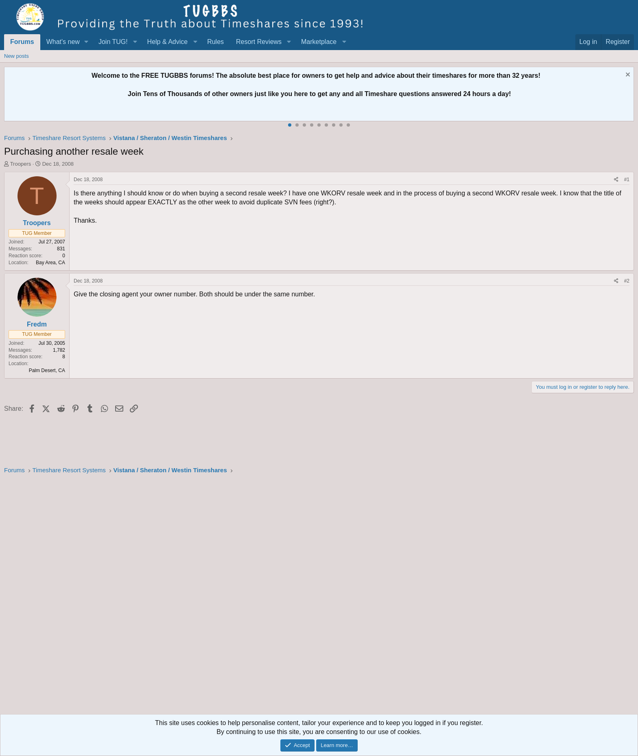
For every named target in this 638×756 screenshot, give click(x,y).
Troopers (20, 164)
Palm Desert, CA (47, 370)
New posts (16, 56)
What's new (63, 41)
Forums (22, 41)
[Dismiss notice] (626, 75)
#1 (626, 179)
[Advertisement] (248, 597)
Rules (215, 41)
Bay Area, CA (50, 262)
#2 (626, 281)
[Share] (616, 179)
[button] (86, 42)
